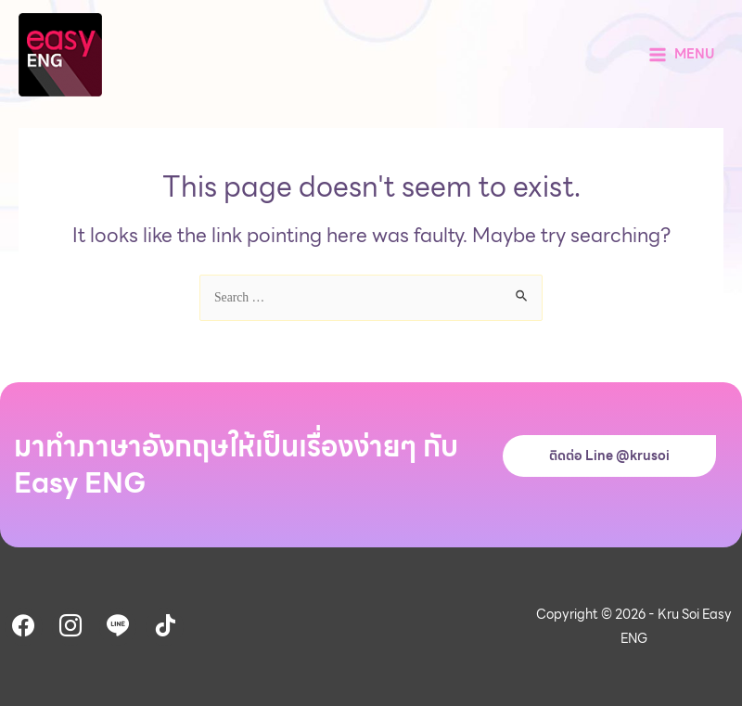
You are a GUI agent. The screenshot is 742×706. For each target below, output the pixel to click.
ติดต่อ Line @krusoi (609, 455)
